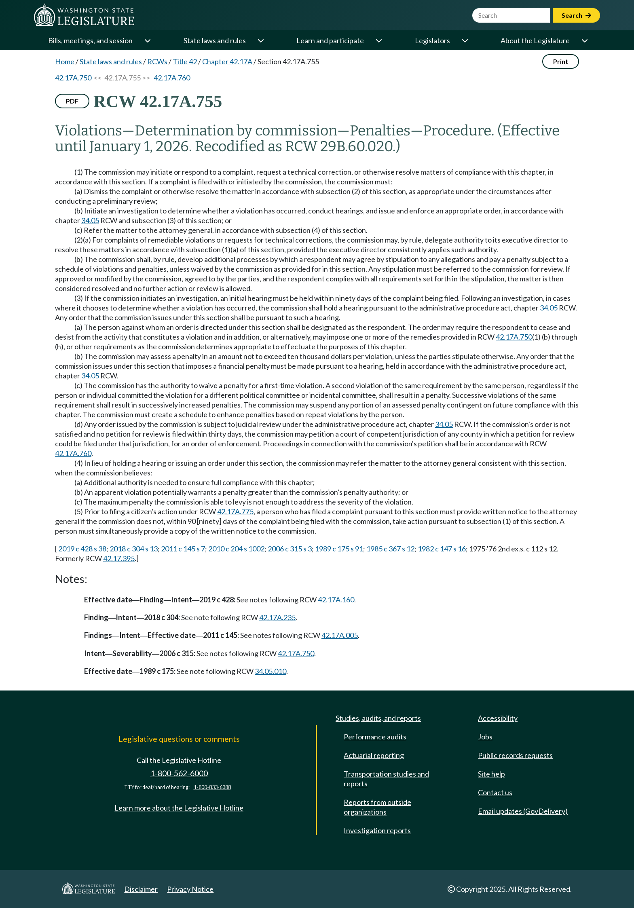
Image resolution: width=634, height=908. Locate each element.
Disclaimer (141, 889)
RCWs (157, 61)
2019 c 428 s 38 (82, 548)
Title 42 (185, 61)
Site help (491, 773)
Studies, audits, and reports (378, 718)
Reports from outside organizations (377, 807)
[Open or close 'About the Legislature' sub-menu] (584, 40)
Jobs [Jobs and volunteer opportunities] (485, 736)
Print (560, 61)
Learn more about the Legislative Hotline (178, 807)
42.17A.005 (339, 635)
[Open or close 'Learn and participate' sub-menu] (378, 40)
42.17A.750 (73, 77)
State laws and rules (215, 40)
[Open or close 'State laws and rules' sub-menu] (260, 40)
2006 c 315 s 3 (290, 548)
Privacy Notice (190, 889)
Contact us (495, 792)
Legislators (432, 40)
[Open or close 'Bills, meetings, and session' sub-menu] (147, 40)
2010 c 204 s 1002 (236, 548)
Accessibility (498, 718)
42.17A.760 (172, 77)
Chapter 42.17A (227, 61)
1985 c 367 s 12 (390, 548)
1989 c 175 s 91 (339, 548)
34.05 (90, 220)
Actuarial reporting (374, 755)
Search (576, 15)
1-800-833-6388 (212, 787)
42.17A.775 (235, 511)
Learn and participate (330, 40)
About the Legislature (535, 40)
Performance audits (375, 736)
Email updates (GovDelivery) (523, 811)
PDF (72, 101)
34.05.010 (270, 671)
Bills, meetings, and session (90, 40)
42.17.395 (119, 558)
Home (64, 61)
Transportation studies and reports (386, 778)
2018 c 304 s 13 (134, 548)
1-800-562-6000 (179, 773)
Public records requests (515, 755)
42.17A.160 (336, 599)
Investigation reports (377, 830)
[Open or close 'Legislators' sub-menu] (464, 40)
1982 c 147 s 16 (442, 548)
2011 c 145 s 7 (183, 548)
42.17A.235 (277, 617)
